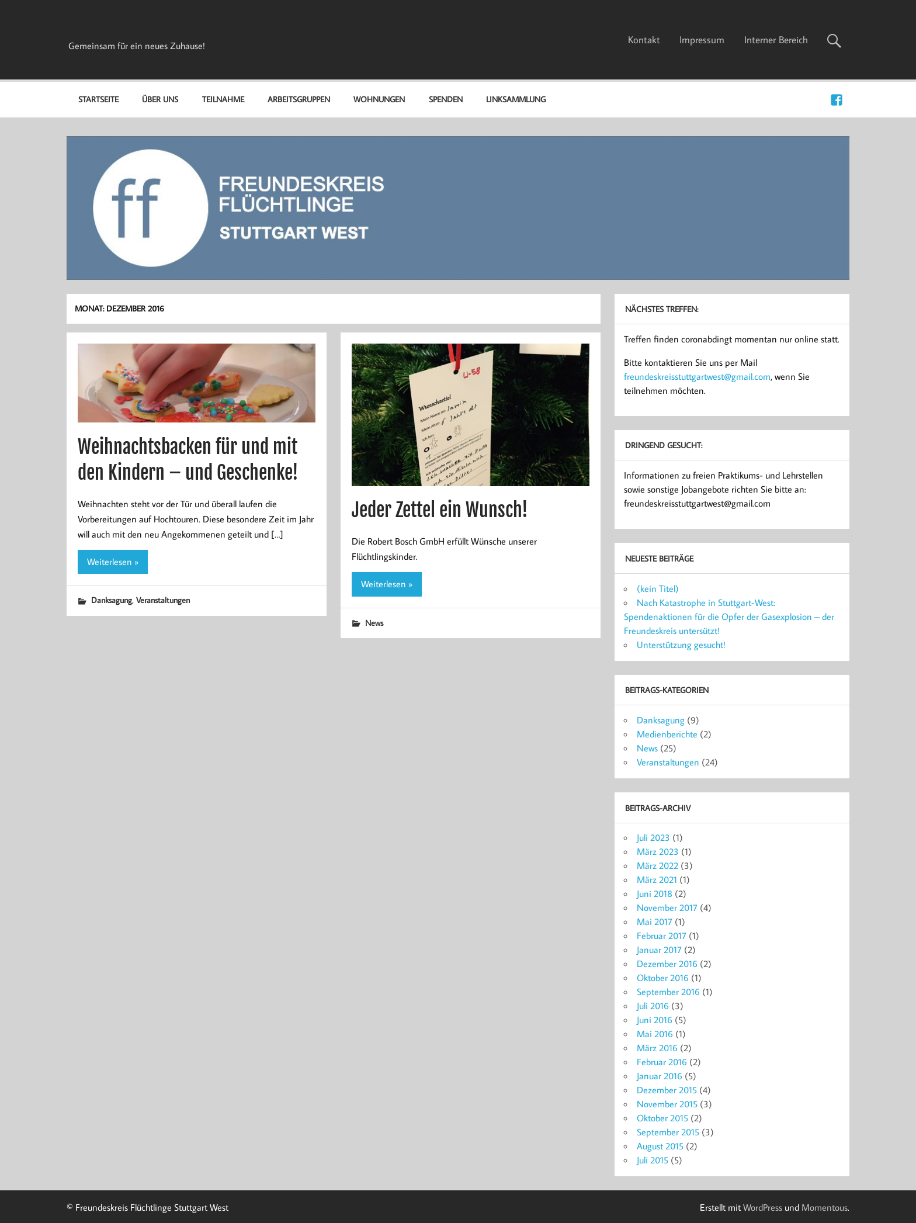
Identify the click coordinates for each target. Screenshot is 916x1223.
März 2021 (657, 879)
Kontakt (644, 39)
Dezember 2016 (667, 963)
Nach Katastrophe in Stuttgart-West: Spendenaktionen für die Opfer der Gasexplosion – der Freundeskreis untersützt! (729, 616)
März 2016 (657, 1048)
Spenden (446, 99)
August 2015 (660, 1146)
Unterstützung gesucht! (681, 644)
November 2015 (667, 1104)
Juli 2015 (652, 1160)
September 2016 (668, 991)
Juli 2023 (653, 837)
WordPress (762, 1207)
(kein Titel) (658, 588)
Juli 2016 (653, 1005)
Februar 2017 (661, 935)
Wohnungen (379, 99)
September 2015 (668, 1132)
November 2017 (667, 907)
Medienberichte (667, 734)
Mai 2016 (655, 1034)
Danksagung (111, 599)
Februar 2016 (662, 1062)
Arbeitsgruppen (299, 99)
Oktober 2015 (662, 1118)
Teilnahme (223, 99)
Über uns (160, 99)
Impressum (701, 39)
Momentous (824, 1207)
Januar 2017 (659, 949)
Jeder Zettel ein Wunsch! (440, 510)
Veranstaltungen (163, 599)
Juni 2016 (654, 1019)
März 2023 (658, 851)
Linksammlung (516, 99)
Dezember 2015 (667, 1090)
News (374, 622)
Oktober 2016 (663, 977)
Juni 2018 (654, 893)
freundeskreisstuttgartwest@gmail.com (697, 376)
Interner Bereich (776, 39)
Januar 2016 (659, 1076)
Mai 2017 (654, 921)
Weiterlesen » (112, 561)
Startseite (98, 99)
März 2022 (657, 865)
